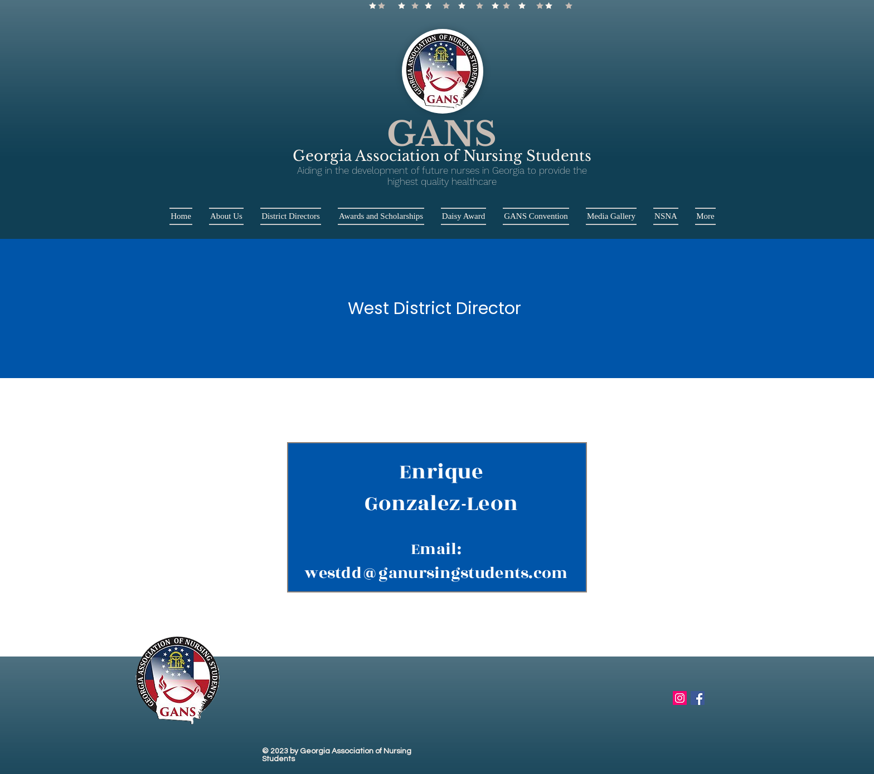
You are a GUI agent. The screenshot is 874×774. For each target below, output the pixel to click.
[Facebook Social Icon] (698, 698)
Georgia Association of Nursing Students (442, 156)
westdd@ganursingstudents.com (435, 573)
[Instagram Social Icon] (680, 698)
